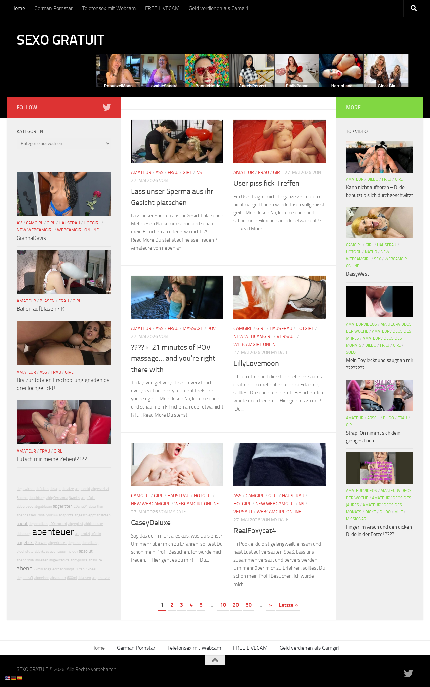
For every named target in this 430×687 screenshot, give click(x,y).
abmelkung (90, 543)
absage (55, 489)
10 (223, 605)
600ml (72, 578)
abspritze (66, 515)
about (22, 523)
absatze (68, 489)
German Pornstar (53, 8)
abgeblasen (43, 506)
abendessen (26, 515)
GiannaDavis (31, 237)
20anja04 (81, 506)
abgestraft (25, 578)
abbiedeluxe (93, 524)
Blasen (47, 300)
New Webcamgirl (253, 336)
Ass (160, 172)
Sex (377, 259)
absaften (104, 515)
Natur (371, 252)
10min (96, 534)
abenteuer (53, 532)
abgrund (74, 543)
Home (18, 8)
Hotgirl (305, 328)
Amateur (141, 172)
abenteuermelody (64, 551)
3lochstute (25, 551)
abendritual (25, 560)
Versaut (286, 336)
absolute (95, 560)
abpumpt (67, 569)
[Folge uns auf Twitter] (107, 107)
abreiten (41, 560)
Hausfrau (281, 328)
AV (19, 222)
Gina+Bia (386, 86)
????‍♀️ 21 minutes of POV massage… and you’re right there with (173, 358)
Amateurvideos (361, 324)
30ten (80, 569)
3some (22, 498)
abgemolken (38, 524)
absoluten (58, 578)
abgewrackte (59, 560)
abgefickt (25, 542)
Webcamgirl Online (255, 344)
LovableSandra (162, 86)
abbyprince (79, 560)
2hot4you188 (47, 515)
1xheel (91, 569)
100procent (58, 524)
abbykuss (42, 551)
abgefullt (88, 498)
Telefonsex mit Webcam (109, 8)
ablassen (84, 578)
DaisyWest (357, 274)
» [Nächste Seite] (270, 605)
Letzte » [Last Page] (288, 605)
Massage (193, 328)
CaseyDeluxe (151, 522)
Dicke (370, 512)
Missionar (356, 519)
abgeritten (63, 506)
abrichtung (37, 498)
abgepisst (75, 524)
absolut (86, 551)
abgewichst (26, 489)
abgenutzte (101, 578)
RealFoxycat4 (254, 530)
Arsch (373, 418)
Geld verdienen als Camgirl (218, 8)
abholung (24, 534)
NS (199, 172)
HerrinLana (341, 86)
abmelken (41, 578)
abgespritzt (100, 489)
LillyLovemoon (256, 363)
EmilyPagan (297, 86)
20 (236, 605)
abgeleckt (51, 569)
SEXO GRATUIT (60, 40)
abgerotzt (82, 534)
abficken (42, 489)
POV (211, 328)
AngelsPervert (252, 86)
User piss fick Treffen (266, 183)
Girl (187, 172)
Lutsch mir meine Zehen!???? (52, 459)
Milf (398, 512)
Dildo (372, 179)
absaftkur (96, 506)
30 (249, 605)
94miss (74, 498)
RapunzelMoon (118, 86)
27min (38, 569)
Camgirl (242, 328)
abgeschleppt (85, 515)
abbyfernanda (57, 498)
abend (24, 568)
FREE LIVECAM (162, 8)
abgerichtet (57, 543)
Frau (173, 172)
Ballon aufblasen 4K (40, 308)
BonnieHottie (207, 86)
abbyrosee (25, 506)
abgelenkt (82, 489)
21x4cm (41, 543)
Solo (351, 352)
